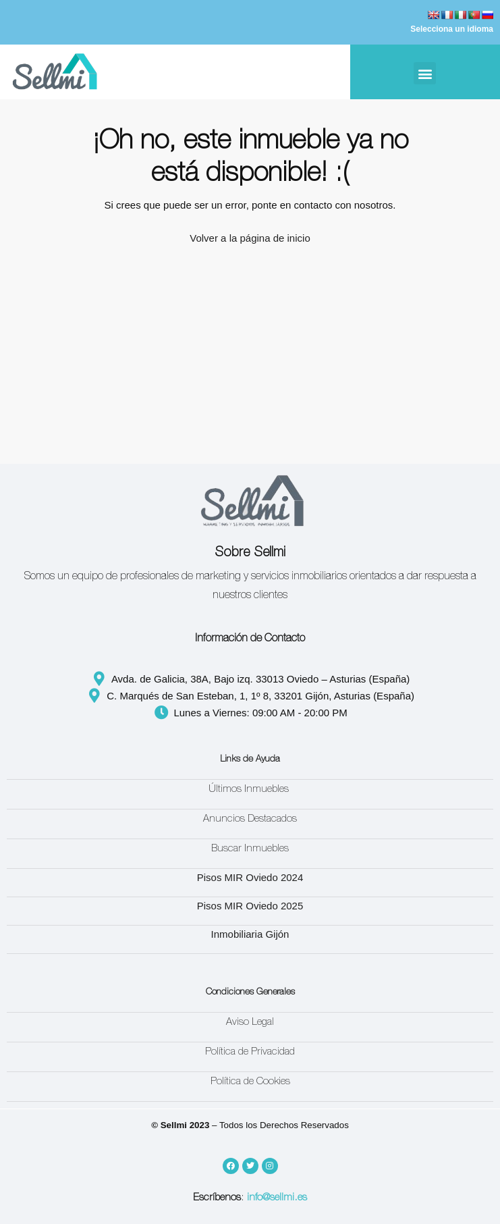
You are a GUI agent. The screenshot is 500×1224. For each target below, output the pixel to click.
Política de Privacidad (250, 1052)
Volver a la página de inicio (250, 238)
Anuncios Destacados (250, 819)
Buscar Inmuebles (250, 849)
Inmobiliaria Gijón (250, 934)
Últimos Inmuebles (250, 789)
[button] (425, 73)
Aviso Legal (250, 1022)
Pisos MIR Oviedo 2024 (250, 877)
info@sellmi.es (277, 1198)
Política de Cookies (250, 1082)
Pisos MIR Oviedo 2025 (250, 905)
